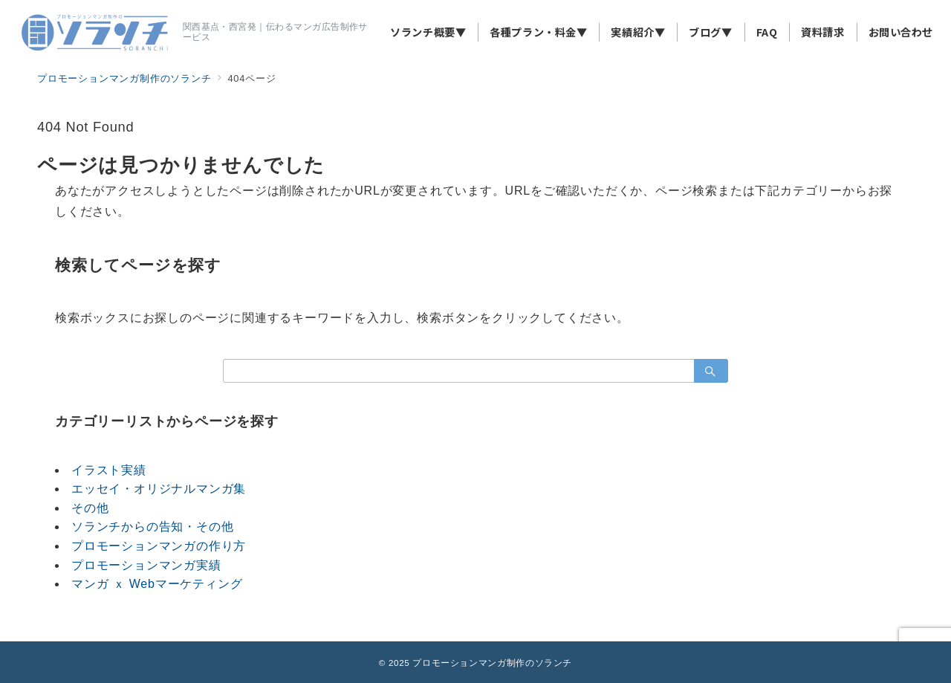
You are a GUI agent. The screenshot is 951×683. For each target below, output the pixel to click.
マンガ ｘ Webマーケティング (156, 583)
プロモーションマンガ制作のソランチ (492, 662)
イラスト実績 (108, 470)
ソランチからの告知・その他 (152, 526)
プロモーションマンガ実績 (146, 565)
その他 (89, 508)
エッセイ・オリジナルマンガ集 (158, 488)
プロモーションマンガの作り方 (158, 546)
